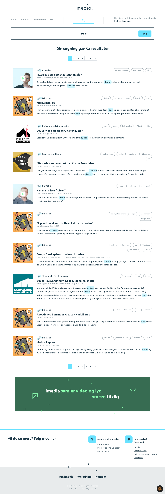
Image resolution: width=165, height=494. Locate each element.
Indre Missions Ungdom (108, 448)
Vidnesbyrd (145, 154)
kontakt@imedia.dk (89, 489)
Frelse (121, 186)
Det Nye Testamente (122, 98)
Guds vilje (132, 186)
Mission (137, 338)
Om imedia (66, 476)
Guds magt (145, 186)
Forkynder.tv (103, 451)
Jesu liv (138, 98)
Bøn (138, 310)
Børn (106, 126)
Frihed (139, 126)
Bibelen (106, 98)
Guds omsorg (107, 154)
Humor (147, 250)
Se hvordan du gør (122, 21)
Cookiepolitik (73, 489)
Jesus (148, 98)
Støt (52, 19)
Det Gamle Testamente (120, 245)
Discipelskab (145, 219)
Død (133, 214)
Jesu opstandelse (121, 70)
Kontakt (100, 476)
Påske (148, 338)
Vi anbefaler (40, 19)
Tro (149, 159)
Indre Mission (103, 444)
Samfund (132, 154)
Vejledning (84, 476)
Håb (148, 70)
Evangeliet (137, 70)
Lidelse (121, 154)
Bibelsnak (138, 458)
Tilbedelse (146, 245)
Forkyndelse (126, 276)
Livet (138, 276)
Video (14, 19)
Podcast (25, 19)
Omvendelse (134, 250)
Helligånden (127, 126)
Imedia (137, 447)
